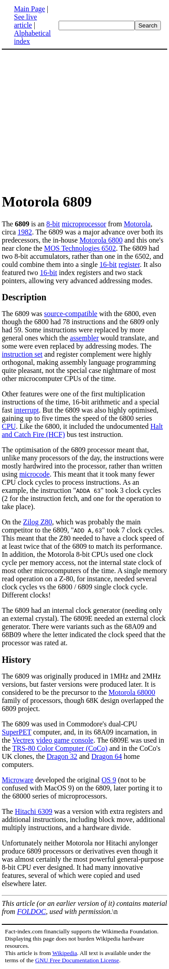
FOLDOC (31, 911)
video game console (64, 740)
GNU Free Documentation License (77, 960)
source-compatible (70, 313)
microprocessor (84, 224)
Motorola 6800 (101, 240)
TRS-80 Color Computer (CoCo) (59, 748)
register (129, 264)
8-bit (53, 224)
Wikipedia (64, 953)
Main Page (29, 9)
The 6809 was (23, 313)
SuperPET (16, 732)
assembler (84, 338)
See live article (25, 21)
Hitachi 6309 (33, 811)
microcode (34, 474)
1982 (25, 232)
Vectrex (23, 740)
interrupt (26, 410)
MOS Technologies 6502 (80, 248)
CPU (9, 426)
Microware (17, 780)
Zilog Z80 (37, 522)
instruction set (22, 354)
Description (24, 297)
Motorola (137, 224)
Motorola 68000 (132, 692)
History (16, 660)
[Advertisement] (77, 121)
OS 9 (108, 780)
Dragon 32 (62, 756)
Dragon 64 (106, 756)
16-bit (108, 264)
